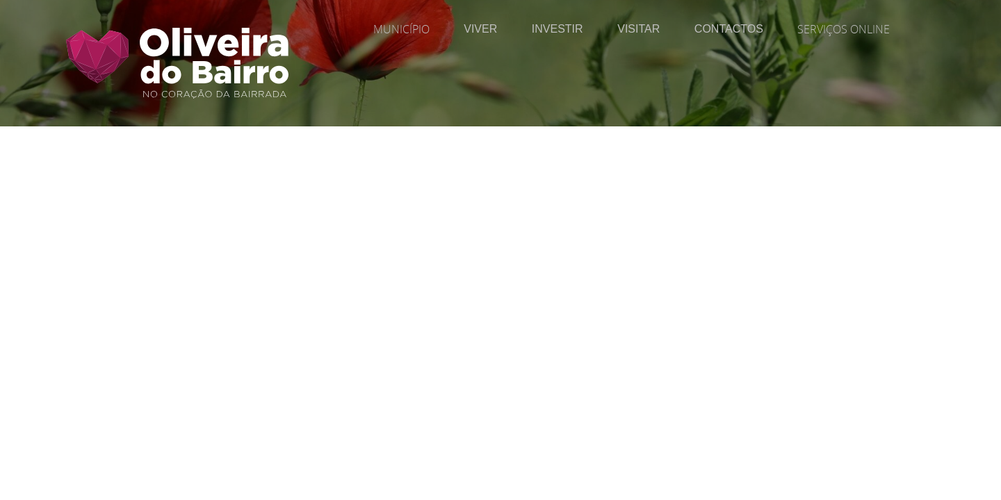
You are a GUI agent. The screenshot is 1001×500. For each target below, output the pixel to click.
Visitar (638, 29)
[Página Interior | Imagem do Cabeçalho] (500, 94)
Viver (480, 29)
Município (401, 29)
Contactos (728, 29)
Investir (557, 29)
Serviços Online (843, 29)
